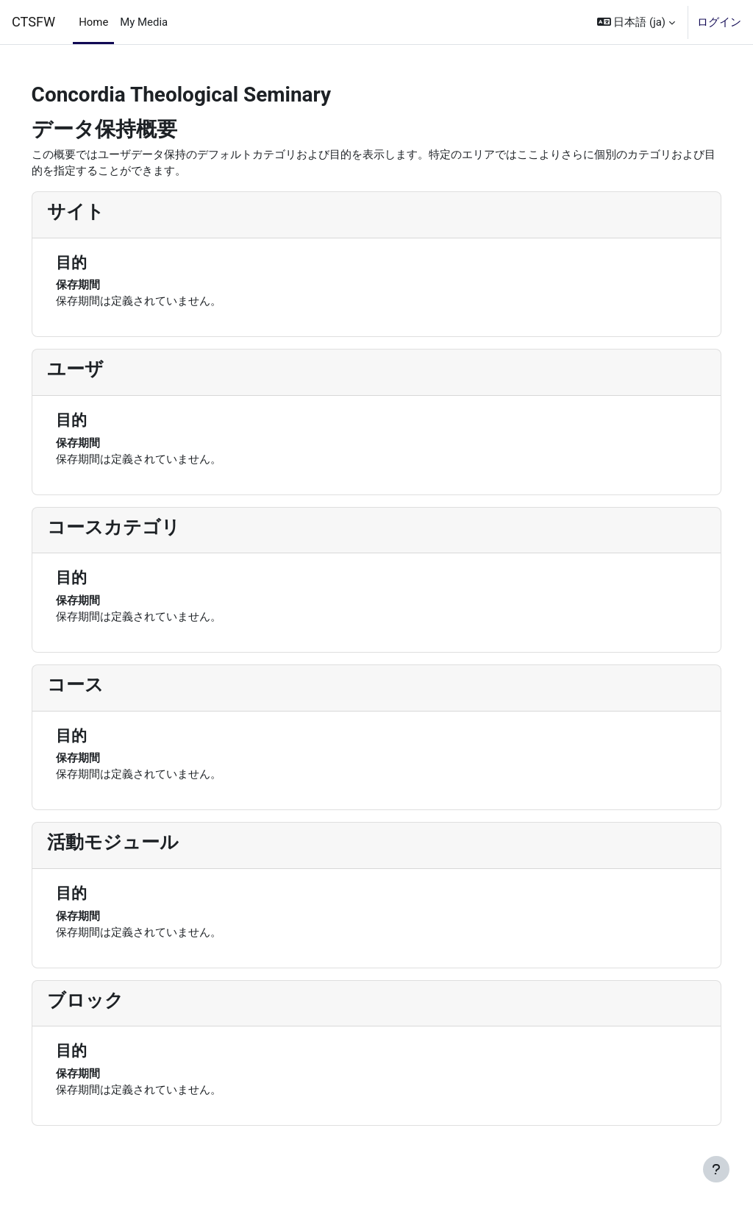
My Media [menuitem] (144, 22)
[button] (636, 22)
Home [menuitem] (93, 22)
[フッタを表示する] (716, 1169)
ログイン (719, 22)
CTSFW (33, 21)
